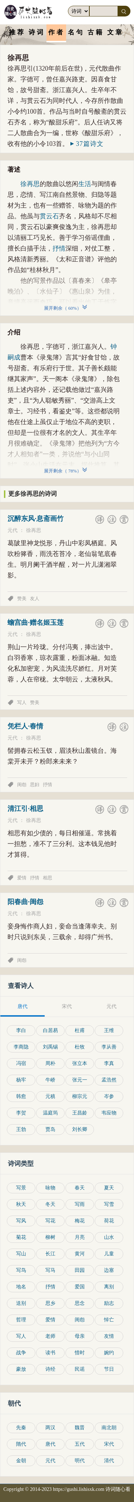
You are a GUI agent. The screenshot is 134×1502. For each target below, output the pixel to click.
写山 (21, 1253)
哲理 (21, 1319)
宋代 (109, 1444)
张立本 (79, 1063)
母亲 (80, 1336)
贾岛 (50, 1129)
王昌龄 (79, 1113)
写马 (50, 1270)
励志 (109, 1303)
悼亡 (109, 1319)
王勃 (21, 1129)
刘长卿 (79, 1129)
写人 (21, 702)
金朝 (21, 1460)
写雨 (80, 1204)
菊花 (21, 1237)
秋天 (21, 1204)
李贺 (21, 1113)
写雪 (109, 1204)
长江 (50, 1253)
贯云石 (49, 216)
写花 (50, 1220)
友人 (34, 598)
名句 (76, 32)
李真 (109, 1063)
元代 (13, 530)
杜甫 (80, 1030)
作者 (56, 32)
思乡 (50, 1303)
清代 (109, 1460)
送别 (21, 1303)
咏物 (50, 1187)
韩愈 (21, 1096)
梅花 (80, 1220)
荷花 (109, 1220)
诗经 (50, 1369)
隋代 (21, 1444)
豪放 (21, 1369)
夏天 (109, 1187)
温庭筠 (50, 1113)
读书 (50, 1352)
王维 (109, 1030)
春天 (80, 1187)
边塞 (109, 1270)
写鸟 (21, 1270)
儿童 (109, 1253)
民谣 (80, 1369)
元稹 (50, 1096)
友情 (109, 1336)
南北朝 (108, 1427)
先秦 (21, 1427)
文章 (115, 32)
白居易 (50, 1030)
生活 (84, 183)
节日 (109, 1369)
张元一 (79, 1080)
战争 (21, 1352)
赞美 (21, 598)
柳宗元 (79, 1096)
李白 (21, 1030)
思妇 (34, 784)
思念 (80, 1303)
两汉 (50, 1427)
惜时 (80, 1352)
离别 (109, 1286)
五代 (80, 1444)
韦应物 (108, 1113)
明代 (80, 1460)
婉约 (109, 1352)
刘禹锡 (50, 1047)
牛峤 (50, 1080)
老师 (50, 1336)
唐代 (50, 1444)
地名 (21, 1286)
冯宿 (21, 1063)
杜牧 (80, 1047)
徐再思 (30, 183)
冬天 (50, 1204)
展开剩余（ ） (63, 308)
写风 (21, 1220)
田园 (80, 1270)
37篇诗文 (87, 143)
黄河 (80, 1253)
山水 (109, 1237)
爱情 (21, 877)
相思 (47, 877)
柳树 (50, 1237)
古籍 (96, 32)
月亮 (80, 1237)
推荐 (17, 32)
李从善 (108, 1047)
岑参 (109, 1096)
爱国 (80, 1286)
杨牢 (21, 1080)
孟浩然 (108, 1080)
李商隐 (21, 1047)
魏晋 (80, 1427)
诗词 (37, 32)
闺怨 (21, 784)
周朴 (50, 1063)
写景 (21, 1187)
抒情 (59, 248)
